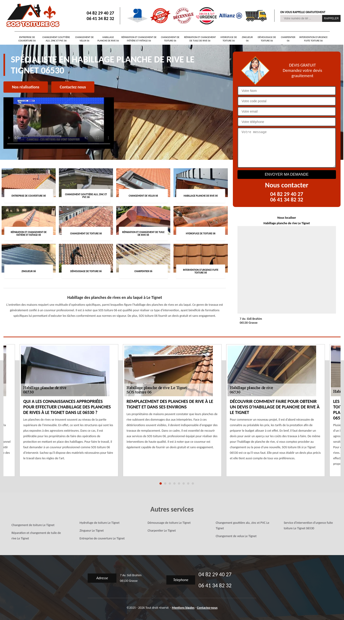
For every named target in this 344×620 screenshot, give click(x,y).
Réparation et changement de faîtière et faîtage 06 (138, 39)
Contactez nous (73, 87)
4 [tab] (174, 483)
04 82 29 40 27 (100, 13)
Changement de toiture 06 (170, 39)
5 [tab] (179, 483)
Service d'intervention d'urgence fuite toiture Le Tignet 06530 (308, 525)
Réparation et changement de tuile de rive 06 (200, 39)
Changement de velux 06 (84, 39)
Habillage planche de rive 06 (108, 39)
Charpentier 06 (288, 39)
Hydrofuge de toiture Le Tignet (100, 523)
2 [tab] (165, 483)
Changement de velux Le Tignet (236, 536)
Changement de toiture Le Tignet (33, 525)
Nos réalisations (25, 87)
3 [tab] (170, 483)
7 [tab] (188, 483)
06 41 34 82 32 (100, 18)
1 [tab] (160, 483)
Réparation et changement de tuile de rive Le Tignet (36, 535)
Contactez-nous (207, 608)
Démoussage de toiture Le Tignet (169, 523)
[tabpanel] (172, 413)
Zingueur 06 (247, 39)
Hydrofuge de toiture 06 (228, 39)
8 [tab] (193, 483)
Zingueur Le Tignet (92, 531)
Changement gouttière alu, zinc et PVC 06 (56, 39)
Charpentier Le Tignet (162, 531)
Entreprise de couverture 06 (27, 39)
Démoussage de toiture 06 (267, 39)
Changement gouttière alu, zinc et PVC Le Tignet (242, 525)
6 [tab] (183, 483)
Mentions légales (183, 608)
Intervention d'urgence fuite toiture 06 (313, 39)
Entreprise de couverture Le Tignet (102, 538)
